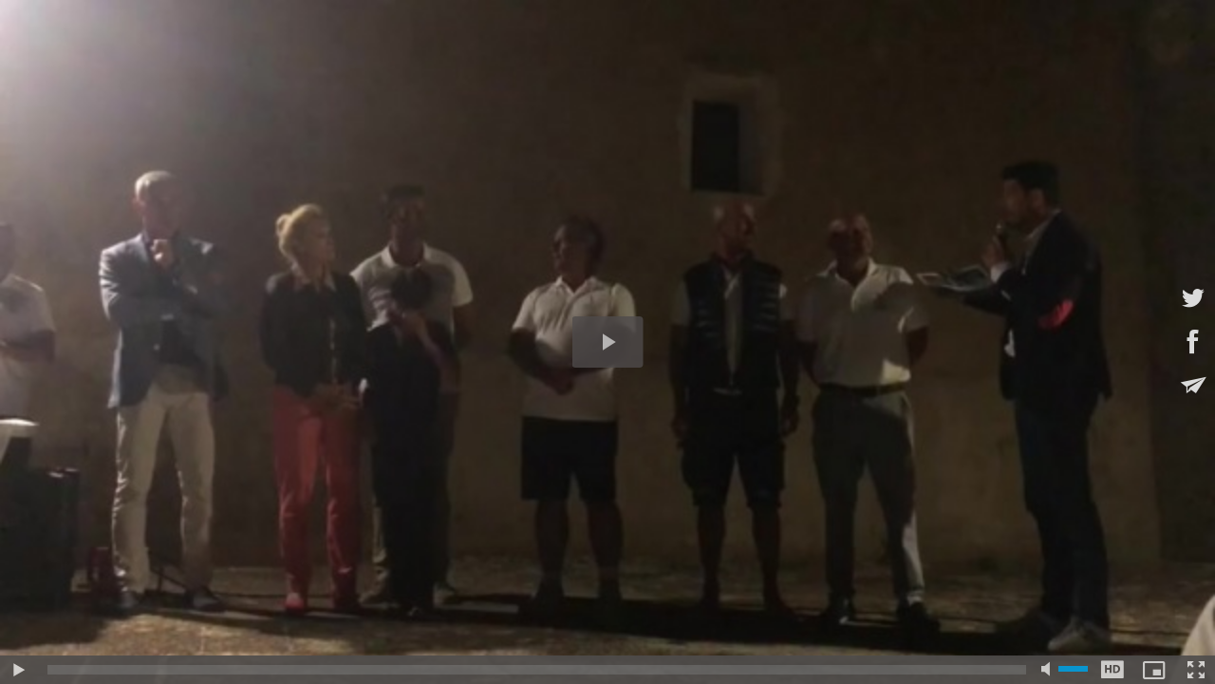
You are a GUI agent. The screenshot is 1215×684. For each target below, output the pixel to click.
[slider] (536, 669)
